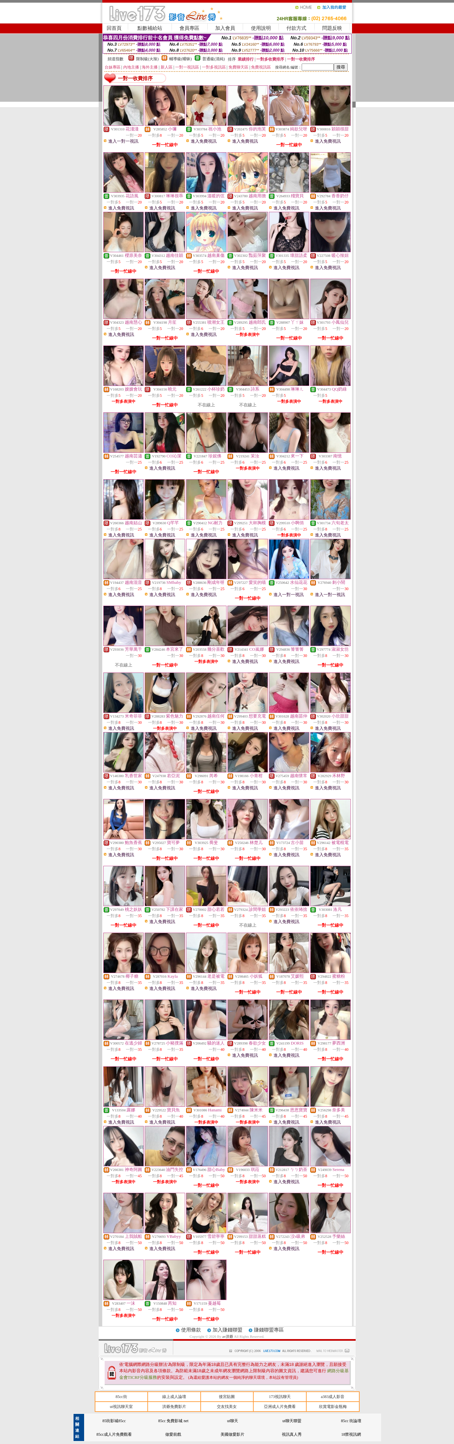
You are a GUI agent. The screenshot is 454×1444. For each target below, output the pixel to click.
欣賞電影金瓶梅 (333, 1406)
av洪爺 (228, 1336)
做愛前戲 (173, 1434)
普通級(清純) (213, 59)
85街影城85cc (114, 1421)
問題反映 (332, 28)
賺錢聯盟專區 (269, 1329)
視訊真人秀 (292, 1434)
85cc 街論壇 (351, 1421)
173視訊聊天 (280, 1396)
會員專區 (189, 28)
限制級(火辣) (147, 59)
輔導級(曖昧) (180, 59)
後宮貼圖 (227, 1396)
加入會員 (225, 28)
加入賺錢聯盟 (227, 1329)
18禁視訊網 (351, 1434)
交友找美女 (227, 1406)
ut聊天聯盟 (291, 1421)
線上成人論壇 (174, 1396)
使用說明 (261, 28)
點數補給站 (149, 28)
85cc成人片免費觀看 (114, 1434)
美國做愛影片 (232, 1434)
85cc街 (121, 1396)
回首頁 (114, 28)
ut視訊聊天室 (121, 1406)
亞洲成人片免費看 (280, 1406)
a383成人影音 (332, 1396)
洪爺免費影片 (174, 1406)
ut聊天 (232, 1421)
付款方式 (296, 28)
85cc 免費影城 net (173, 1421)
